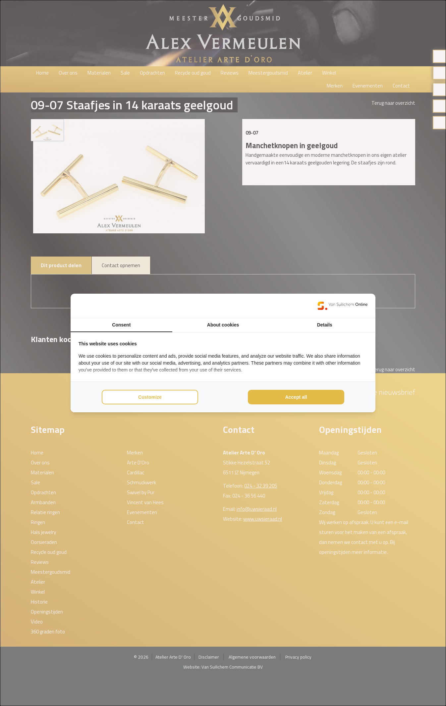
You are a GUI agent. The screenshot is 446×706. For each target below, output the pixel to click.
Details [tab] (324, 324)
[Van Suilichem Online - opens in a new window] (342, 306)
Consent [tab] (121, 324)
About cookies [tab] (223, 324)
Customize (150, 397)
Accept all (296, 397)
